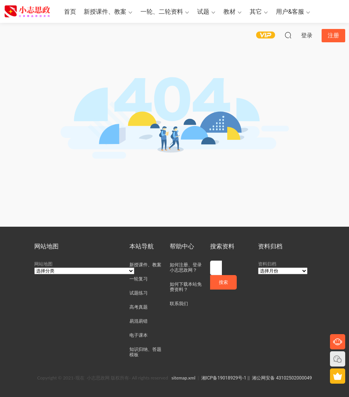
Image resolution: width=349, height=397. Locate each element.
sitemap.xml (184, 378)
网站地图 (43, 264)
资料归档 (267, 264)
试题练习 (138, 293)
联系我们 (179, 303)
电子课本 (138, 335)
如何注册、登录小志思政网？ (186, 267)
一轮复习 (138, 279)
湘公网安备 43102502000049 (282, 378)
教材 (229, 11)
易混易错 (138, 321)
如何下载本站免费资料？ (186, 287)
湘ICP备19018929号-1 (224, 378)
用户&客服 (290, 11)
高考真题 (138, 307)
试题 (203, 11)
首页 (70, 11)
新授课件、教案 (105, 11)
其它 (256, 11)
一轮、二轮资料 (161, 11)
